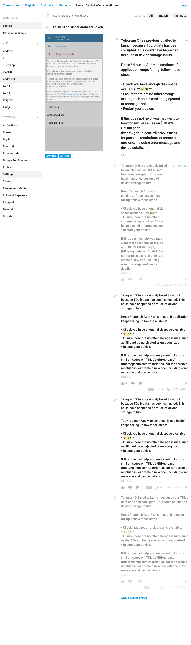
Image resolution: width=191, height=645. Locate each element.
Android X (47, 5)
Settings (64, 5)
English (30, 5)
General (64, 156)
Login (184, 5)
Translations (11, 5)
